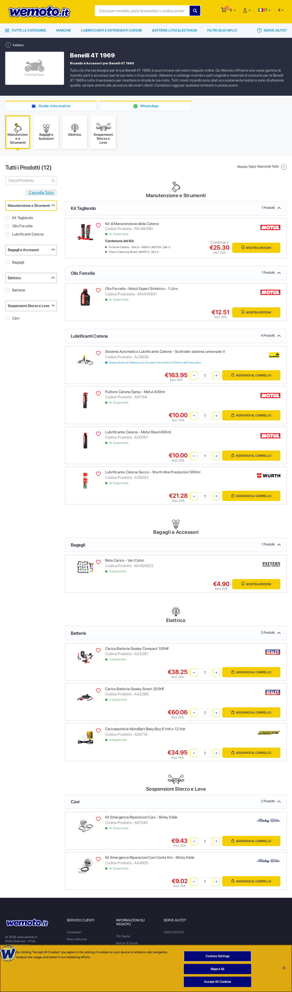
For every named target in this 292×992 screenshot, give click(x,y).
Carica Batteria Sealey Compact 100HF (137, 648)
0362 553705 (174, 932)
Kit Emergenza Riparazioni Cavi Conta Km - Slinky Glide (149, 857)
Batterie (18, 290)
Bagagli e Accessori (23, 250)
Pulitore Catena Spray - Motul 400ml (135, 392)
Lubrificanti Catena (28, 234)
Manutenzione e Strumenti (29, 205)
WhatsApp (149, 106)
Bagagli (18, 262)
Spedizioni (74, 946)
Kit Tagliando (22, 218)
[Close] (284, 969)
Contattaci (74, 932)
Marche (63, 30)
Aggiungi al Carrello (251, 375)
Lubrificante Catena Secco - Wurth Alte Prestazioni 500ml (152, 472)
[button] (232, 10)
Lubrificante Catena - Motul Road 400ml (138, 432)
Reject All (217, 971)
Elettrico (14, 278)
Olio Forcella (22, 226)
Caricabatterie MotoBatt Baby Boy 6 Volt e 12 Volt (145, 729)
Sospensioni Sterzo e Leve (28, 306)
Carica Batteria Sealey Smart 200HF (134, 689)
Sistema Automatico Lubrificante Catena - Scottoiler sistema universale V (165, 351)
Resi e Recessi (77, 939)
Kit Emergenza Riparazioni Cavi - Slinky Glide (141, 817)
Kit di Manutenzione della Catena (132, 224)
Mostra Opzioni (256, 247)
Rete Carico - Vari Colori (124, 560)
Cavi (15, 318)
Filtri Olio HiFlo (222, 30)
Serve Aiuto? (272, 30)
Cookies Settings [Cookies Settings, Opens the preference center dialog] (217, 958)
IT (263, 10)
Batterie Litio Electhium (174, 30)
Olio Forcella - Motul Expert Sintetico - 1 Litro (141, 288)
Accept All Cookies (217, 984)
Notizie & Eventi (127, 943)
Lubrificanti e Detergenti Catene (111, 30)
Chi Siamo (123, 936)
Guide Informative (55, 106)
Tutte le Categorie (25, 30)
